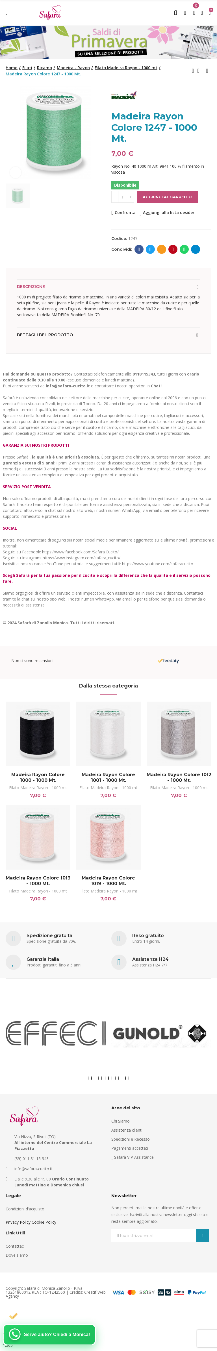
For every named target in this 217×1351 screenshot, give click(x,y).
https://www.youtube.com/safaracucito (157, 563)
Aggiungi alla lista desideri (169, 212)
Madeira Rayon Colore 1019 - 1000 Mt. (108, 880)
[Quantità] (122, 197)
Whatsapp (184, 249)
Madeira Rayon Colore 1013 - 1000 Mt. (38, 880)
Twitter (150, 249)
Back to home (200, 70)
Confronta (125, 212)
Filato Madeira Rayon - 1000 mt (38, 787)
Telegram (196, 249)
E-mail (162, 249)
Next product (207, 70)
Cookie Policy (44, 1222)
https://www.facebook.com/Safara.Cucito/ (80, 552)
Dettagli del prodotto (45, 334)
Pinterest (173, 249)
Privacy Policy (18, 1222)
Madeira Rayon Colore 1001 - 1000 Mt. (108, 777)
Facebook (139, 249)
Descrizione (31, 286)
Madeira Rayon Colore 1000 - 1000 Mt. (38, 777)
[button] (91, 1078)
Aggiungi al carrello (167, 197)
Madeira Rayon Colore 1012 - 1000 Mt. (179, 777)
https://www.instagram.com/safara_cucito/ (81, 557)
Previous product (193, 70)
